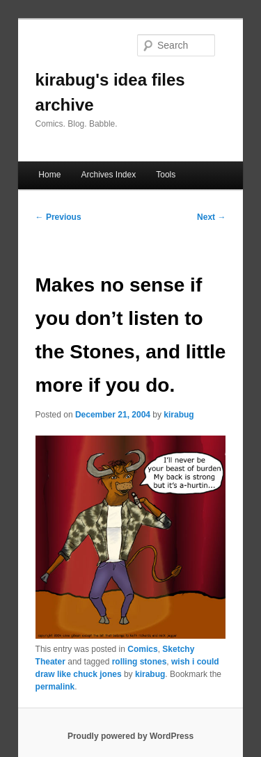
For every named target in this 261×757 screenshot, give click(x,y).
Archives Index (108, 175)
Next (211, 217)
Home (49, 175)
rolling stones (139, 662)
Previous (58, 217)
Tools (165, 175)
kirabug (178, 415)
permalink (55, 687)
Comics (142, 649)
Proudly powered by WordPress (130, 736)
